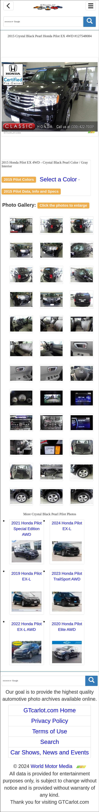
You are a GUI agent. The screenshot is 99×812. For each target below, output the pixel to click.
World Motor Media (51, 766)
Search (49, 742)
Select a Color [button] (60, 179)
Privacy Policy (49, 721)
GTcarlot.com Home (49, 710)
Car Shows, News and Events (49, 752)
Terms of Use (49, 731)
